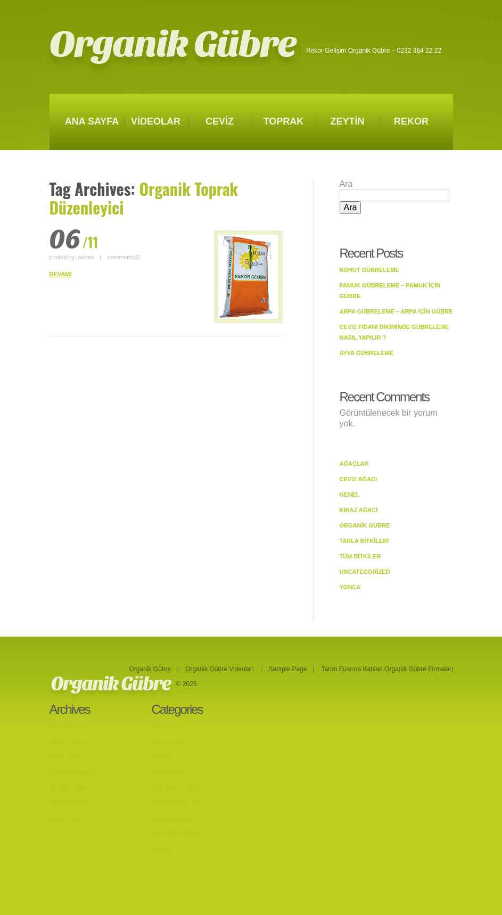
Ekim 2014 (64, 757)
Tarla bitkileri (364, 541)
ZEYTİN (347, 121)
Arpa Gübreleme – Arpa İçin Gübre (396, 311)
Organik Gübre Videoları (219, 669)
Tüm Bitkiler (360, 556)
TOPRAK (284, 121)
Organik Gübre (173, 44)
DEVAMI (61, 274)
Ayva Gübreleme (367, 353)
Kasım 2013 (66, 818)
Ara (346, 183)
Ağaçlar (354, 463)
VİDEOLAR (155, 121)
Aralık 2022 (68, 741)
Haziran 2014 (70, 803)
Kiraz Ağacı (359, 510)
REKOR (411, 121)
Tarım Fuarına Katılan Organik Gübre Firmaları (387, 669)
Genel (350, 494)
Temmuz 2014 (69, 788)
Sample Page (287, 669)
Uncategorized (365, 571)
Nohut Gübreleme (369, 270)
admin (86, 257)
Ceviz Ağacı (358, 479)
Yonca (350, 587)
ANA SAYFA (92, 121)
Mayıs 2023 (66, 726)
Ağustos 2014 (71, 772)
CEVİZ (219, 121)
